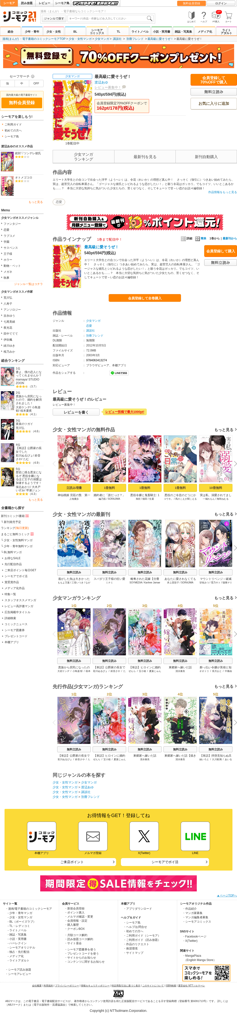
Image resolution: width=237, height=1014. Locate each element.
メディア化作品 (15, 588)
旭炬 (138, 499)
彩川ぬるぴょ (24, 455)
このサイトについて (153, 985)
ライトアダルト (226, 32)
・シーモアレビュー (18, 974)
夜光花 (8, 327)
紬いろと (204, 759)
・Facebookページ (194, 936)
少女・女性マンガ (80, 39)
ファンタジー (12, 223)
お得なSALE (13, 558)
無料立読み (74, 572)
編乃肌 (102, 499)
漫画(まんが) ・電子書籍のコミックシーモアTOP (34, 39)
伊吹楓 (8, 339)
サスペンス (11, 247)
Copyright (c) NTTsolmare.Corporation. (118, 1011)
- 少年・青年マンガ (20, 913)
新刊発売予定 (12, 522)
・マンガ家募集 (192, 913)
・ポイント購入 (74, 912)
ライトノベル (140, 31)
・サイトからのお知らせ (80, 957)
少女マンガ (102, 39)
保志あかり (23, 487)
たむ (26, 459)
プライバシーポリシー (67, 985)
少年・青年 (32, 31)
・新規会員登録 (74, 908)
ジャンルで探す (54, 18)
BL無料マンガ (13, 552)
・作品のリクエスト (136, 944)
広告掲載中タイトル (17, 612)
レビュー (44, 3)
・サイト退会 (73, 943)
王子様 (8, 253)
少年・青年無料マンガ (18, 546)
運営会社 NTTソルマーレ (191, 985)
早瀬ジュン (33, 490)
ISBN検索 (171, 985)
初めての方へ (13, 130)
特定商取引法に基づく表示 (126, 985)
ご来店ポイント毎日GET (20, 570)
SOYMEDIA (136, 582)
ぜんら (132, 671)
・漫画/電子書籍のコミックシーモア (28, 908)
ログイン (221, 3)
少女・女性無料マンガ (18, 540)
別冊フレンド (135, 39)
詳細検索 (10, 618)
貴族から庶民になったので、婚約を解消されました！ (29, 400)
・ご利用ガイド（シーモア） (142, 935)
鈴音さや (115, 671)
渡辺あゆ (101, 82)
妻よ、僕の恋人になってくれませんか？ (29, 373)
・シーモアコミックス (196, 921)
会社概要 (37, 985)
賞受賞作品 (12, 582)
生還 (151, 499)
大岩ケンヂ (23, 407)
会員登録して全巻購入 (145, 298)
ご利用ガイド (13, 124)
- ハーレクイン (17, 943)
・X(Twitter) (190, 941)
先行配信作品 (13, 564)
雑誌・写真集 (183, 31)
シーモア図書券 (15, 630)
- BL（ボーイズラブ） (22, 921)
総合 (10, 31)
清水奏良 (180, 671)
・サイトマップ (133, 953)
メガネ (8, 271)
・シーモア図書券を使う (80, 949)
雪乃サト (215, 582)
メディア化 (205, 31)
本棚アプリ (12, 642)
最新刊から (230, 238)
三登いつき (78, 582)
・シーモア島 (132, 922)
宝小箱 (142, 671)
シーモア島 (62, 3)
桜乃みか (9, 351)
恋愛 (6, 229)
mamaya (21, 379)
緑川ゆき (9, 345)
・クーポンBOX (74, 929)
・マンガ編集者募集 (195, 917)
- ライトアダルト (18, 960)
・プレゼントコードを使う (81, 953)
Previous (55, 463)
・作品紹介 (189, 908)
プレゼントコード (16, 636)
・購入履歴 (71, 924)
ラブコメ (9, 235)
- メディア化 (16, 956)
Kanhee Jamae (152, 582)
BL (75, 31)
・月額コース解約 (75, 935)
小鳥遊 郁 (78, 671)
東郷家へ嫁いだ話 (180, 667)
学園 (6, 241)
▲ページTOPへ (227, 895)
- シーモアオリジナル (21, 947)
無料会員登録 (191, 3)
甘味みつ (204, 582)
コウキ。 (168, 499)
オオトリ (204, 671)
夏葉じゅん (155, 671)
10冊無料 (215, 488)
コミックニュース (16, 624)
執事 (6, 277)
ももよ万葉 (64, 582)
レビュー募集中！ (108, 87)
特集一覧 (10, 594)
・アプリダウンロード (137, 908)
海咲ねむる (223, 499)
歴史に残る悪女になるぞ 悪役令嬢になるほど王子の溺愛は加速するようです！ (29, 478)
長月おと (217, 671)
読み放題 (27, 3)
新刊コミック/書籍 (15, 516)
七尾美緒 (9, 321)
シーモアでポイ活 (16, 576)
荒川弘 (8, 297)
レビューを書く (76, 412)
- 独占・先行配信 (18, 952)
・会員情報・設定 (75, 920)
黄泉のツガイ (24, 424)
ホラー (8, 259)
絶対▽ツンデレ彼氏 (28, 153)
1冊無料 (109, 488)
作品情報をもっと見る (222, 192)
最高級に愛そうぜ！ (160, 39)
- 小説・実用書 (17, 939)
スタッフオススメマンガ (20, 600)
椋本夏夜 (26, 410)
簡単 (200, 238)
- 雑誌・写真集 (17, 934)
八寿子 (8, 303)
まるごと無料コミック (17, 534)
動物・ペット (12, 265)
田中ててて (11, 333)
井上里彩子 (173, 582)
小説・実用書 (161, 31)
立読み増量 (74, 488)
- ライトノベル (17, 930)
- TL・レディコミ (19, 926)
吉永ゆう (9, 315)
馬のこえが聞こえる (186, 499)
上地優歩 (74, 499)
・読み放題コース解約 (78, 939)
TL (118, 31)
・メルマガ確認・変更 (78, 916)
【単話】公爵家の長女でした (29, 449)
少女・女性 (53, 31)
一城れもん (209, 499)
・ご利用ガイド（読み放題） (142, 940)
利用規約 (48, 985)
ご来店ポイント (72, 862)
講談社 (117, 39)
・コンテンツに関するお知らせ (84, 961)
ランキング (15, 528)
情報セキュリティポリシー (95, 985)
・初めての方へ (133, 931)
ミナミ (109, 582)
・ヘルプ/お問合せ (135, 927)
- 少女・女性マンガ (20, 917)
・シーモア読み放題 (18, 969)
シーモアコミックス (97, 32)
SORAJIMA (114, 499)
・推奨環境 (130, 948)
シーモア (9, 3)
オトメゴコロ (23, 177)
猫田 (144, 499)
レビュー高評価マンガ (19, 606)
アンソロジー (12, 309)
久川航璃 (217, 759)
